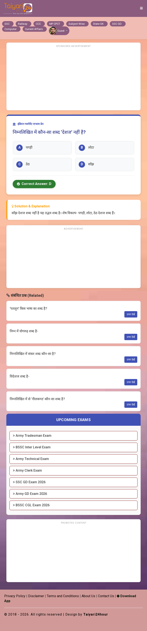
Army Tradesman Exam (32, 436)
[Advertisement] (73, 78)
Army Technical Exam (31, 459)
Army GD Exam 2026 (30, 494)
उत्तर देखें (131, 314)
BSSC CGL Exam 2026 (31, 505)
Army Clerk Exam (27, 470)
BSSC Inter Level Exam (32, 447)
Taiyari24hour (95, 614)
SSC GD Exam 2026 (29, 482)
